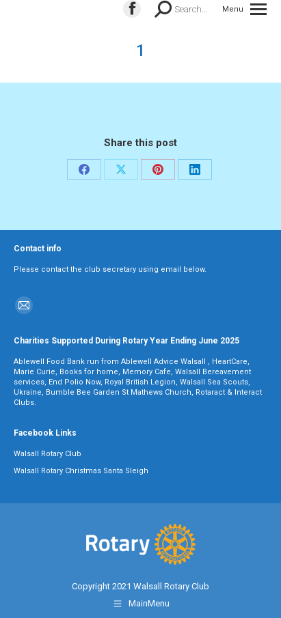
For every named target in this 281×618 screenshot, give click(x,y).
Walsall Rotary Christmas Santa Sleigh (81, 470)
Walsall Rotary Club (47, 453)
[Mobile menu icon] (244, 9)
